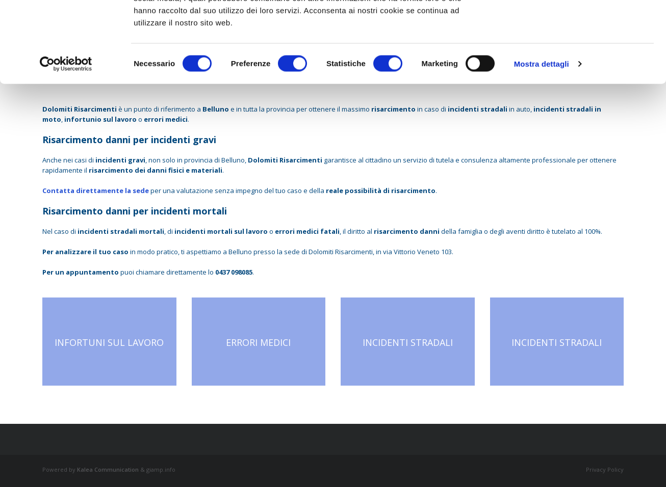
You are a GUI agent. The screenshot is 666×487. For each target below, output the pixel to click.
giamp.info (160, 469)
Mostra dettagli (541, 139)
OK (581, 26)
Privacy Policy (605, 469)
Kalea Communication (108, 469)
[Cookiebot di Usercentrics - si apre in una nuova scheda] (66, 139)
